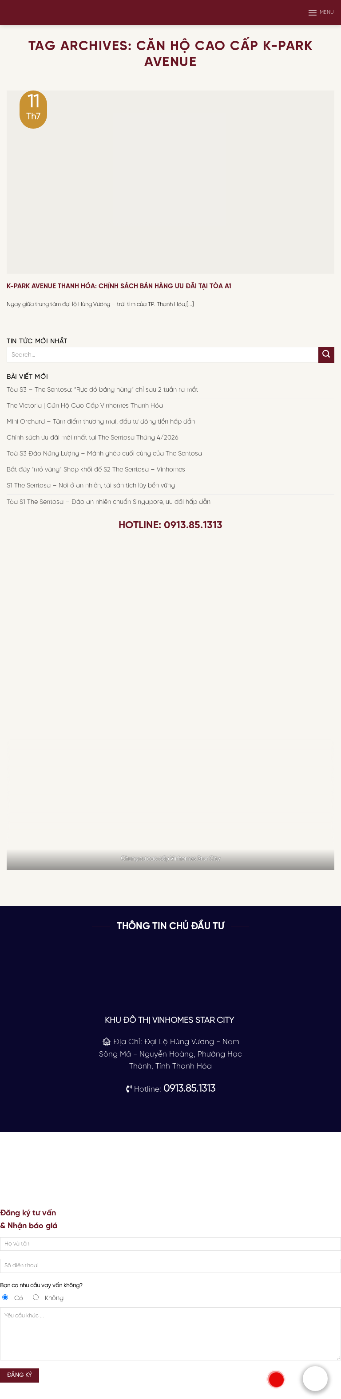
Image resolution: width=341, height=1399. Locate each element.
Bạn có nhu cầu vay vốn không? (41, 1286)
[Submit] (326, 355)
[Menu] (321, 12)
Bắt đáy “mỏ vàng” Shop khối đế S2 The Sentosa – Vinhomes (96, 469)
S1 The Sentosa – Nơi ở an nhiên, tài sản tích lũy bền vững (91, 485)
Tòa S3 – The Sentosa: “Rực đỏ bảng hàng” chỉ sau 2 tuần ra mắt (102, 389)
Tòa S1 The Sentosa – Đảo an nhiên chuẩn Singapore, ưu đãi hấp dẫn (108, 501)
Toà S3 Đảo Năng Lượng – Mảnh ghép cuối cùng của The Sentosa (104, 453)
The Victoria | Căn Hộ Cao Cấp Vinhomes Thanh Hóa (85, 405)
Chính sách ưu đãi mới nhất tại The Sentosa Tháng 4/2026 (92, 437)
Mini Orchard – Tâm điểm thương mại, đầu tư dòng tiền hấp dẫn (101, 421)
